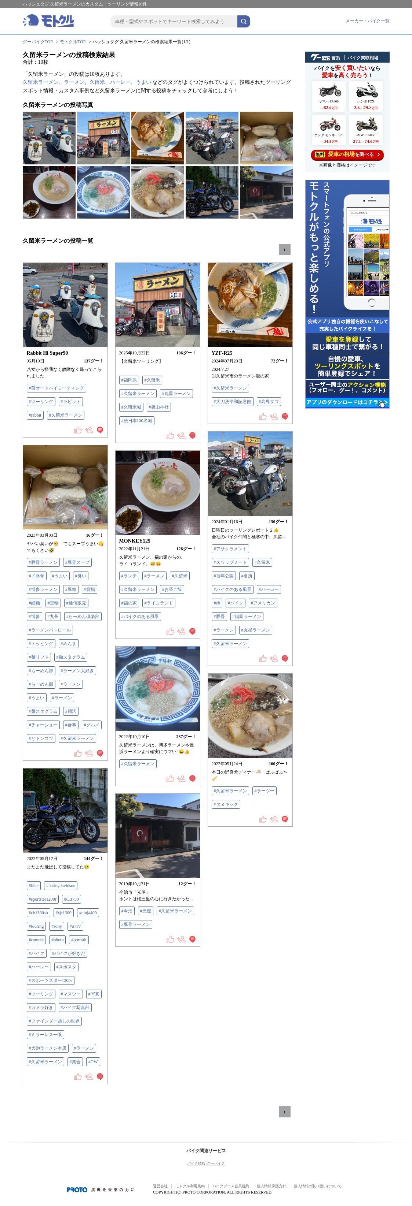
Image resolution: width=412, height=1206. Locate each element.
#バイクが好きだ (68, 953)
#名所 (246, 575)
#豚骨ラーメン (43, 562)
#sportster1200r (42, 899)
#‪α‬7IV (75, 926)
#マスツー (71, 994)
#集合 (75, 1061)
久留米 (97, 82)
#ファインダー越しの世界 (54, 1021)
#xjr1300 (64, 912)
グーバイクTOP (38, 41)
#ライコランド (159, 603)
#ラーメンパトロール (50, 630)
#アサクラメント (230, 548)
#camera (36, 939)
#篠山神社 (159, 407)
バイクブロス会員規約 (230, 1186)
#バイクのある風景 (232, 589)
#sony (56, 926)
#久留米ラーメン (65, 415)
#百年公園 (224, 575)
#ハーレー (269, 589)
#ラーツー (264, 790)
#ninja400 (88, 912)
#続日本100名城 (136, 420)
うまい (143, 82)
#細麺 (34, 603)
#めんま (68, 643)
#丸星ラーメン (176, 393)
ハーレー (120, 82)
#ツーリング (41, 401)
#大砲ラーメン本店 (47, 1048)
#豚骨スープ (77, 562)
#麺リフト (39, 657)
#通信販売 (76, 603)
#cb (217, 603)
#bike (34, 885)
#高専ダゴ (269, 401)
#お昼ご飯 (172, 589)
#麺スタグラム (70, 657)
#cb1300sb (38, 912)
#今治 (126, 910)
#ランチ (129, 575)
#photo (57, 939)
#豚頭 (70, 589)
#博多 (34, 616)
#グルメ (91, 724)
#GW (93, 1061)
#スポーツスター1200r (50, 980)
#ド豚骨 (36, 575)
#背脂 (89, 589)
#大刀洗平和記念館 (232, 401)
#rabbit (35, 415)
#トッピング (41, 643)
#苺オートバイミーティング (56, 388)
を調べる (347, 154)
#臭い (80, 575)
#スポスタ (66, 966)
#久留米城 (131, 407)
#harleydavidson (60, 885)
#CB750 (71, 899)
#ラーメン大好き (77, 670)
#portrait (78, 939)
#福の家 (129, 603)
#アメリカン (263, 603)
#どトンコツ (41, 738)
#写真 (93, 994)
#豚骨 (219, 616)
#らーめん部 (41, 670)
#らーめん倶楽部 (82, 616)
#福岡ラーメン (247, 616)
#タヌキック (226, 804)
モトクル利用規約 (190, 1186)
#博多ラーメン (43, 589)
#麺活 (70, 711)
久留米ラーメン (41, 82)
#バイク (235, 603)
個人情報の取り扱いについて (318, 1186)
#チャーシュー (43, 724)
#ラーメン (224, 630)
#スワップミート (230, 562)
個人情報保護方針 (271, 1186)
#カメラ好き (41, 1007)
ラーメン (74, 82)
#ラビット (71, 401)
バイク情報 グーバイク (206, 1163)
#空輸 (53, 603)
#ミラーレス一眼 (45, 1034)
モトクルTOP (72, 41)
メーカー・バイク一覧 (368, 20)
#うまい (60, 575)
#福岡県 (129, 380)
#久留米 (152, 380)
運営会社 (160, 1186)
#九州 (53, 616)
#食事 (70, 724)
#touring (36, 926)
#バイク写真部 (75, 1007)
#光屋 (145, 910)
